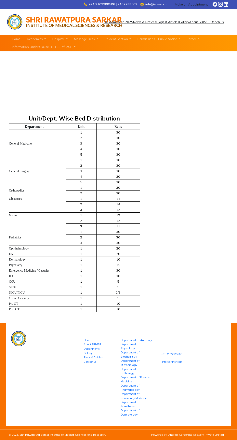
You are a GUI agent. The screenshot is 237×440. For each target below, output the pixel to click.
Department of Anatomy (136, 340)
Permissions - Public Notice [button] (157, 39)
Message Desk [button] (85, 39)
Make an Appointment (191, 4)
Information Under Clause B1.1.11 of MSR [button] (42, 47)
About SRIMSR (200, 22)
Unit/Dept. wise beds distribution (114, 86)
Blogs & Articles (167, 22)
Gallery (184, 22)
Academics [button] (35, 39)
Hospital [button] (58, 39)
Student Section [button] (117, 39)
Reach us (217, 22)
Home (16, 39)
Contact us (90, 361)
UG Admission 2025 (118, 22)
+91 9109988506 (171, 354)
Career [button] (192, 39)
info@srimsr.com (172, 361)
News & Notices (144, 22)
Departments (92, 348)
